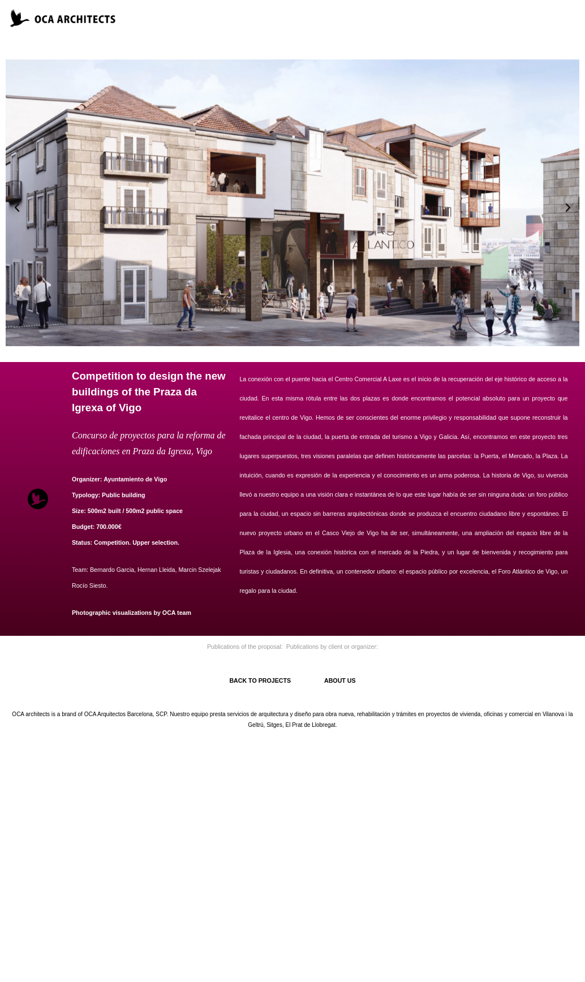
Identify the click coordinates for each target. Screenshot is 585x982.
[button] (17, 207)
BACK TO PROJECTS (276, 680)
